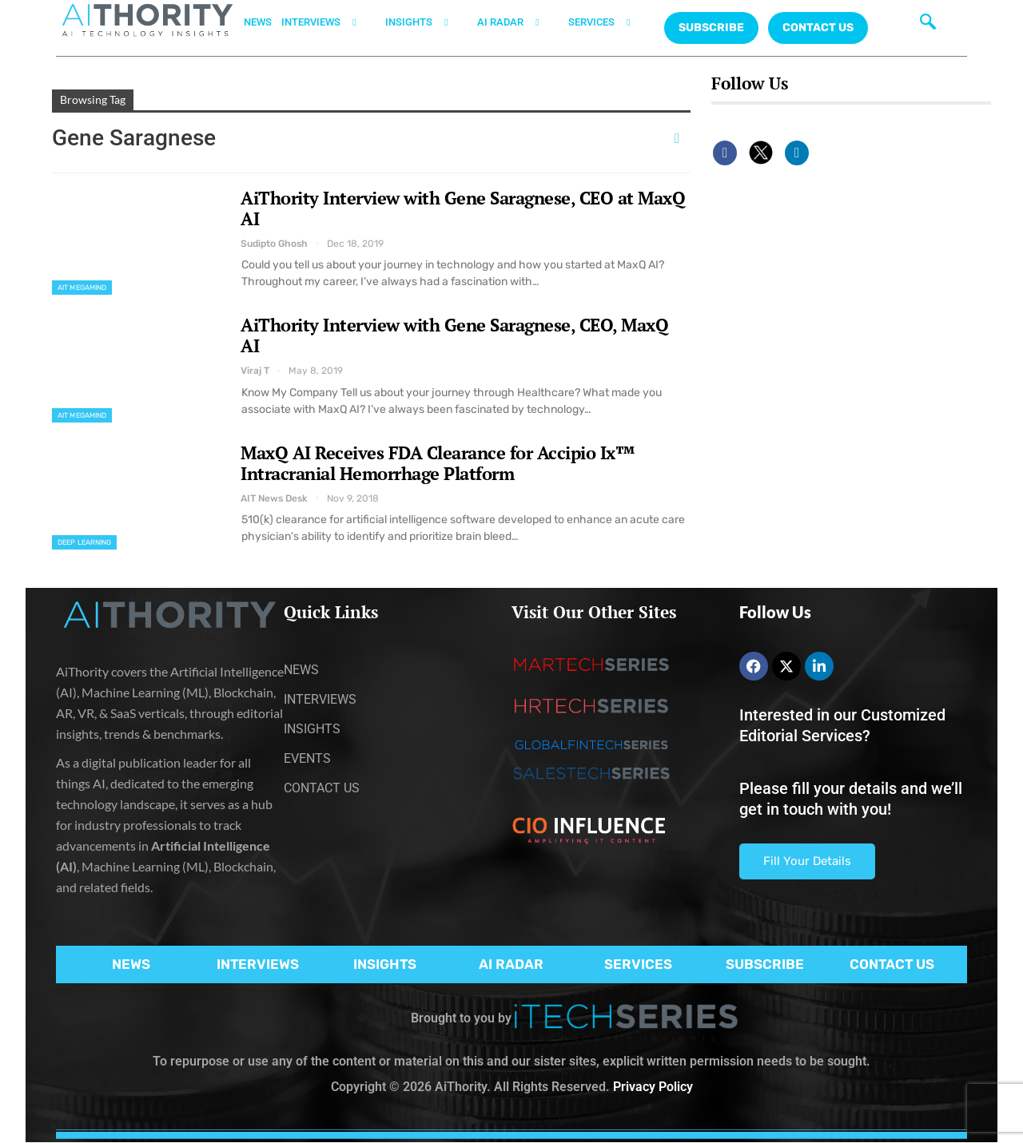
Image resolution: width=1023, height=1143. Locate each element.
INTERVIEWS (328, 22)
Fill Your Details (807, 861)
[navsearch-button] (924, 20)
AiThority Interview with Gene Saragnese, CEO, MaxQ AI (454, 335)
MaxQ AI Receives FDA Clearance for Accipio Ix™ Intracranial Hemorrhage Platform (438, 463)
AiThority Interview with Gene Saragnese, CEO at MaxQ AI (463, 208)
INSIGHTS (426, 22)
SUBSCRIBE (765, 964)
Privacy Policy (653, 1086)
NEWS (258, 22)
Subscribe (711, 27)
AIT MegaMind (82, 288)
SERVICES (609, 22)
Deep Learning (84, 542)
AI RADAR (518, 22)
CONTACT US (818, 27)
